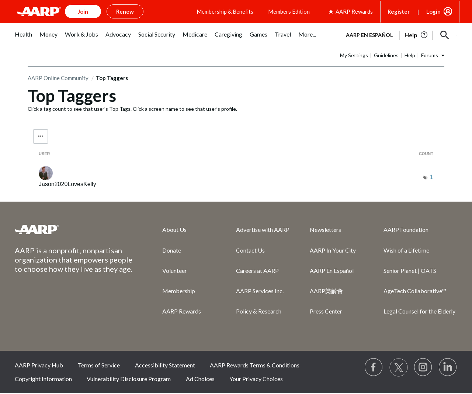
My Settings (354, 55)
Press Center (326, 311)
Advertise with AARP (262, 229)
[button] (445, 35)
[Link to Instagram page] (423, 367)
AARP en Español (369, 35)
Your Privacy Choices (256, 378)
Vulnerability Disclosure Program (129, 378)
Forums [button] (429, 55)
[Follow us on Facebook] (374, 367)
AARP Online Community (58, 78)
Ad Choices (200, 378)
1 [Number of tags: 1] (431, 177)
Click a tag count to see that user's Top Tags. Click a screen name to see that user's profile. (132, 109)
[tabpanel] (398, 34)
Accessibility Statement (165, 365)
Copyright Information (43, 378)
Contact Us (250, 250)
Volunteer (174, 270)
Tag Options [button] (40, 136)
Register (399, 11)
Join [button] (83, 11)
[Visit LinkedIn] (448, 367)
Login (433, 11)
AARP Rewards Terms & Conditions (254, 365)
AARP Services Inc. (260, 290)
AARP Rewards (181, 311)
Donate (171, 250)
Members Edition (289, 11)
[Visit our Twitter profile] (398, 367)
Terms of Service (99, 365)
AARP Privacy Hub (39, 365)
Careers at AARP (257, 270)
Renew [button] (125, 11)
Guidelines (386, 55)
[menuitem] (23, 38)
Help (410, 55)
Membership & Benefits (225, 11)
